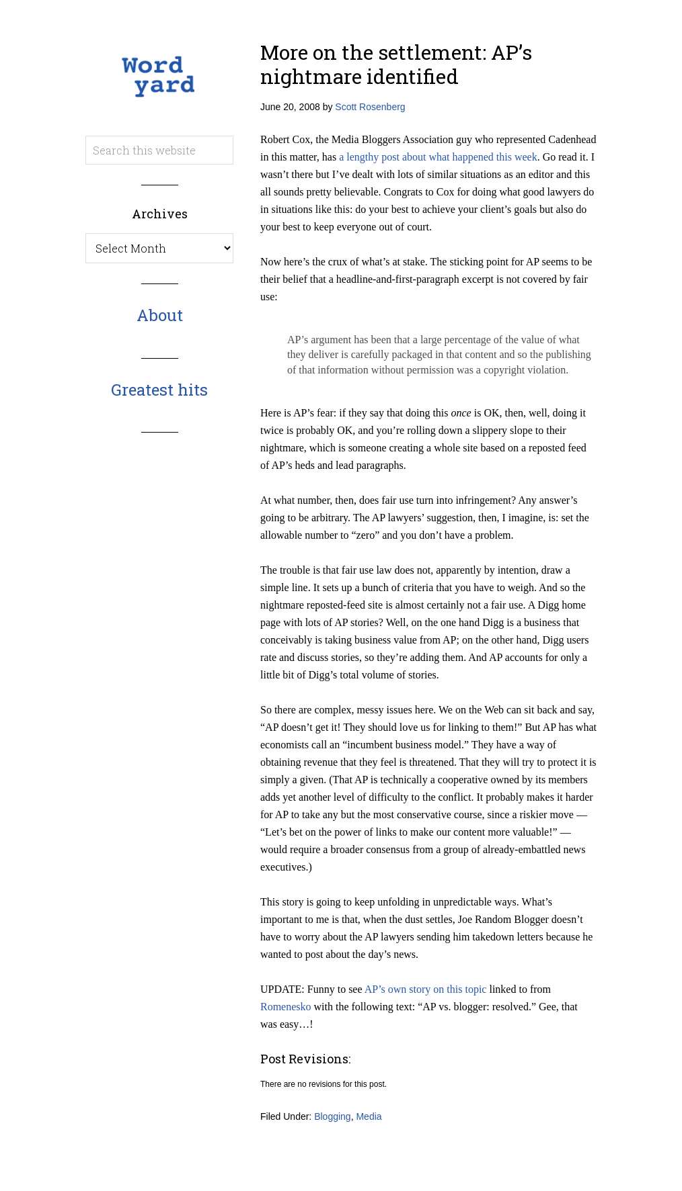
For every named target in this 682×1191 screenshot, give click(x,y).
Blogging (332, 1116)
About (160, 315)
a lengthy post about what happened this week (438, 157)
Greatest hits (159, 389)
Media (368, 1116)
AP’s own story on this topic (426, 989)
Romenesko (285, 1006)
